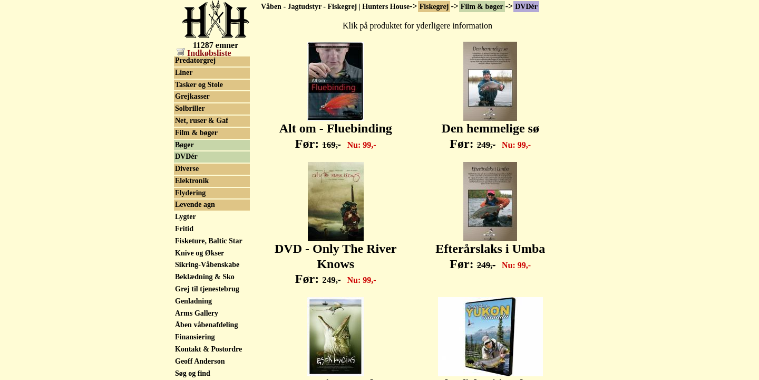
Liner (183, 73)
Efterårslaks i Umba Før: (490, 250)
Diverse (187, 169)
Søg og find (192, 373)
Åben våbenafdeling (206, 325)
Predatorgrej (195, 60)
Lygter (185, 217)
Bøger (184, 145)
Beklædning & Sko (205, 277)
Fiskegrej (434, 7)
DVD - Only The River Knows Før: (336, 258)
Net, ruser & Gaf (201, 121)
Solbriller (190, 108)
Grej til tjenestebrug (207, 289)
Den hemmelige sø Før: (490, 130)
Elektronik (192, 181)
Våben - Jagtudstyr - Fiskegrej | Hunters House (335, 7)
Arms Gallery (196, 313)
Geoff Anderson (200, 361)
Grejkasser (192, 96)
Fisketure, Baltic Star (208, 241)
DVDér (526, 7)
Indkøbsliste (204, 53)
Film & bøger (482, 7)
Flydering (190, 193)
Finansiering (195, 337)
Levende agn (195, 204)
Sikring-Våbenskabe (207, 265)
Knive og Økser (199, 253)
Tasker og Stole (199, 85)
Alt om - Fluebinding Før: (335, 130)
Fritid (184, 229)
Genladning (193, 301)
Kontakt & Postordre (208, 349)
